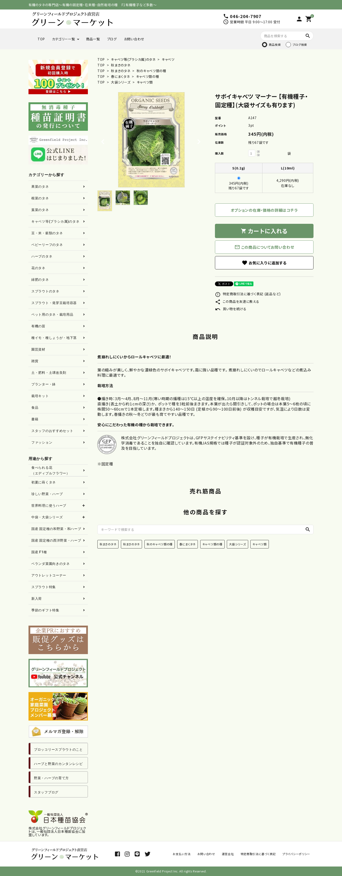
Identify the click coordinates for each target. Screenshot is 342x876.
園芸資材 (38, 349)
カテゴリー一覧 (63, 39)
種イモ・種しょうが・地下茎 (54, 338)
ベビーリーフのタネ (47, 245)
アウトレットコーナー (48, 575)
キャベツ (168, 59)
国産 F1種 (39, 552)
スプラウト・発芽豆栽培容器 (54, 303)
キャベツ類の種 (147, 76)
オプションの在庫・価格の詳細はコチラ (264, 210)
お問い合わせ (134, 39)
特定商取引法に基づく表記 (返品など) (248, 293)
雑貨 (34, 361)
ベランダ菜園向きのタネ (50, 564)
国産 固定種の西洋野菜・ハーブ (56, 540)
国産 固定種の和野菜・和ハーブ (56, 529)
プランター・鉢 (43, 384)
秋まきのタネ (120, 65)
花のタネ (38, 268)
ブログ (112, 39)
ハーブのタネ (41, 256)
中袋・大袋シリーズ (47, 517)
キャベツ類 (145, 82)
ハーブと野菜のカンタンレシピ (58, 764)
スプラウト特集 (43, 587)
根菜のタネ (40, 198)
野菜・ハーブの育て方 (51, 778)
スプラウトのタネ (45, 291)
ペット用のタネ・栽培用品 (52, 314)
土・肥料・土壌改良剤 (48, 373)
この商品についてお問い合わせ (264, 247)
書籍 (34, 419)
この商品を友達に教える (237, 301)
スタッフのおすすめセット (52, 431)
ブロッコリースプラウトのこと (58, 749)
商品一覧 (93, 39)
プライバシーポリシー (296, 854)
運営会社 (228, 854)
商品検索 (275, 44)
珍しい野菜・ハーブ (47, 494)
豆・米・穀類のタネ (47, 233)
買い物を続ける (231, 308)
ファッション (41, 442)
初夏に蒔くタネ (43, 482)
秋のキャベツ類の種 (151, 70)
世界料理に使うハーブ (48, 505)
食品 (34, 407)
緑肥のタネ (40, 279)
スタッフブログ (46, 792)
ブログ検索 (300, 44)
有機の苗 (38, 326)
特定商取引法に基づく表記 (258, 854)
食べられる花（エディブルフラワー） (50, 470)
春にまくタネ (121, 76)
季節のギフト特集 (45, 610)
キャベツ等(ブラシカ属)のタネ (133, 59)
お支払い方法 (181, 854)
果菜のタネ (40, 186)
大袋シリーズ (121, 82)
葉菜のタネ (40, 210)
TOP (41, 39)
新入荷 (36, 598)
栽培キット (40, 396)
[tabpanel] (151, 139)
